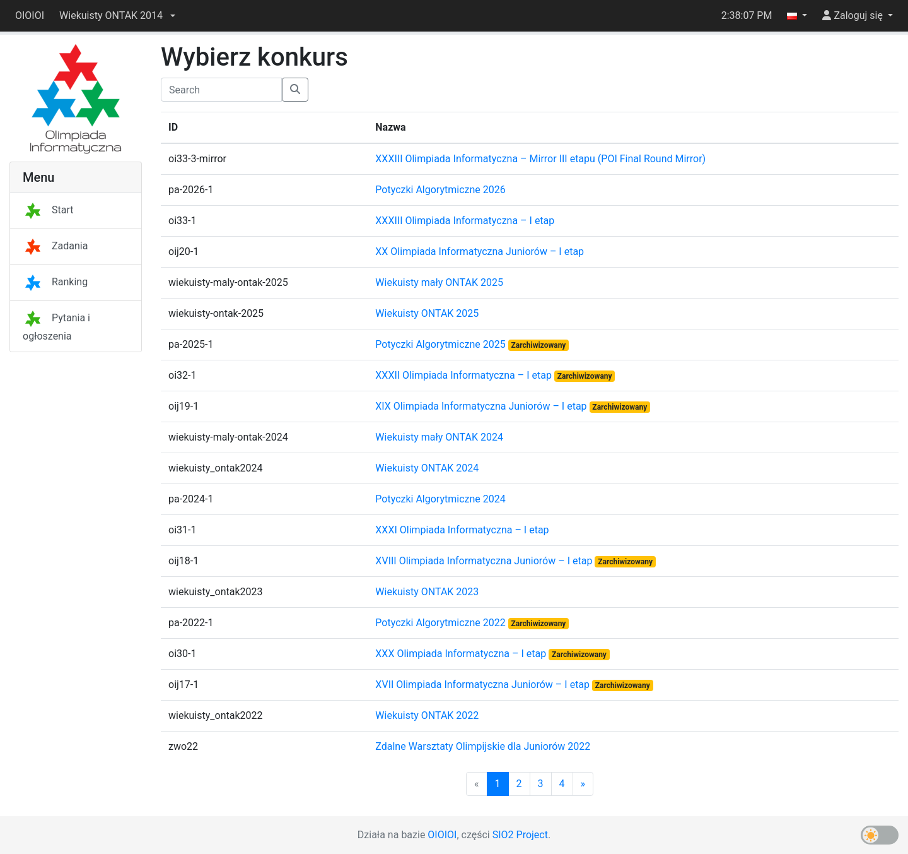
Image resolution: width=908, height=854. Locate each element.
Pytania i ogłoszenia (56, 327)
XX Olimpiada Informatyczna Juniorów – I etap (479, 252)
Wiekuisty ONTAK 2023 (427, 592)
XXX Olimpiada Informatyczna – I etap (462, 654)
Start (48, 210)
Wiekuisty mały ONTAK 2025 (439, 282)
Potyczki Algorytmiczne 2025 (441, 344)
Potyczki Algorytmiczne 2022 (441, 623)
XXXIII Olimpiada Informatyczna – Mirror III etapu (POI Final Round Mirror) (540, 159)
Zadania (55, 246)
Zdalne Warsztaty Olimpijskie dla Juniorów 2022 (482, 746)
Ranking (55, 282)
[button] (117, 16)
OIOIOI (29, 15)
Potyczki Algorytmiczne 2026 (440, 190)
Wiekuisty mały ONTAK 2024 (439, 437)
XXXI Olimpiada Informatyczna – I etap (462, 530)
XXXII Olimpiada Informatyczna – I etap (464, 375)
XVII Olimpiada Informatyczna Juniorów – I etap (483, 685)
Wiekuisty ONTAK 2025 (427, 313)
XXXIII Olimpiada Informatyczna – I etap (464, 221)
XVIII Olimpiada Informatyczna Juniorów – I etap (485, 561)
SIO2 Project (520, 835)
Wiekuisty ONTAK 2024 (427, 468)
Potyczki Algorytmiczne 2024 (440, 499)
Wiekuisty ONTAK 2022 (427, 715)
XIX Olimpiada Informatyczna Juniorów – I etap (482, 406)
